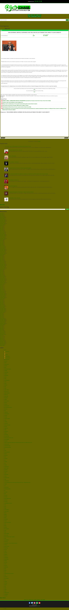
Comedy (5, 416)
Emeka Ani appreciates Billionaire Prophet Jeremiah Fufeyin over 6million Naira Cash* (18, 442)
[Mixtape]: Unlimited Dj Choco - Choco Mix (15, 150)
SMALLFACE (6, 567)
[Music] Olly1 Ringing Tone (13, 185)
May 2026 (1, 213)
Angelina (5, 373)
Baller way (6, 394)
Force (5, 456)
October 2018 (2, 322)
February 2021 (2, 291)
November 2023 (2, 250)
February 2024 (2, 246)
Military (5, 514)
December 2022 (2, 264)
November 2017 (2, 334)
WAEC (5, 591)
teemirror (5, 576)
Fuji (4, 460)
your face (5, 595)
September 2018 (2, 323)
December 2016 (2, 341)
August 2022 (2, 269)
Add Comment (45, 35)
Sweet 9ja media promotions (9, 573)
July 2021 (1, 285)
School (5, 563)
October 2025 (2, 222)
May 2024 (1, 243)
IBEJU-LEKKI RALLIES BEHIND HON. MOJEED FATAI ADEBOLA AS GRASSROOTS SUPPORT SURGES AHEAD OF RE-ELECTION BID (28, 173)
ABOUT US (26, 599)
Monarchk (6, 519)
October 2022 (2, 266)
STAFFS (35, 599)
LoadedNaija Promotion (8, 503)
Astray (5, 383)
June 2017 (1, 336)
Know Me (5, 495)
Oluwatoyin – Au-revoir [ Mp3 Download (10, 543)
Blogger (39, 141)
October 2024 (2, 237)
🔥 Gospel (6, 354)
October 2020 (2, 296)
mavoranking (6, 509)
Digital (5, 429)
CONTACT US (31, 599)
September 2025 (2, 223)
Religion (5, 560)
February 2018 (2, 331)
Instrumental (6, 487)
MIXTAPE (39, 16)
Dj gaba (5, 432)
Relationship (6, 559)
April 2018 (1, 329)
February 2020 (2, 306)
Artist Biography (6, 380)
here (34, 89)
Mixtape (5, 515)
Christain (5, 415)
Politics (5, 551)
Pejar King (6, 547)
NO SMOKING (6, 539)
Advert (5, 362)
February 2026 (2, 217)
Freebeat (5, 458)
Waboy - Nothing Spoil (12, 155)
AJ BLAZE (5, 365)
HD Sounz (6, 471)
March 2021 (2, 290)
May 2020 (1, 302)
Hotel (5, 479)
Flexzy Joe (6, 455)
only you (5, 544)
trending (5, 583)
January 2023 (2, 262)
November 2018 (2, 320)
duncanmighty (6, 439)
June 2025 (1, 227)
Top (5, 579)
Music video (6, 535)
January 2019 (2, 318)
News (1, 30)
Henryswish (6, 474)
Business (5, 408)
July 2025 (1, 225)
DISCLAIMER (43, 599)
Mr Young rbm (6, 528)
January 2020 (2, 307)
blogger (5, 399)
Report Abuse (3, 597)
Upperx (5, 584)
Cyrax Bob (6, 423)
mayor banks (6, 511)
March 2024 (2, 245)
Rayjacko (5, 554)
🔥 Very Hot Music (7, 357)
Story (5, 571)
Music (5, 349)
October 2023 (2, 251)
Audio (5, 388)
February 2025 (2, 232)
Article (5, 378)
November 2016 (2, 343)
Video (5, 587)
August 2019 (2, 312)
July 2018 (1, 325)
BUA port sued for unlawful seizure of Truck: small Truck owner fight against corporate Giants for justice (19, 103)
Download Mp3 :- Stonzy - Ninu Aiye (14, 197)
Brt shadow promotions (8, 407)
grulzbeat (5, 469)
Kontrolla (5, 496)
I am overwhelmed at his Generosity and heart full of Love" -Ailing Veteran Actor (17, 482)
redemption (6, 557)
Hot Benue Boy (6, 477)
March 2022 (2, 275)
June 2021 (1, 286)
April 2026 (1, 214)
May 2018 (1, 328)
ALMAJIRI (5, 370)
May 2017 (1, 338)
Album (5, 367)
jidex (5, 493)
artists (5, 381)
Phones (5, 549)
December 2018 (2, 319)
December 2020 (2, 293)
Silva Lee (5, 565)
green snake (6, 468)
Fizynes (5, 453)
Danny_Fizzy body (7, 424)
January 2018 (2, 333)
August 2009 (2, 345)
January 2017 (2, 340)
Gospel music (6, 466)
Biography (6, 397)
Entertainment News (7, 447)
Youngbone (6, 594)
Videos (5, 589)
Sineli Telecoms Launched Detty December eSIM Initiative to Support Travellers (15, 105)
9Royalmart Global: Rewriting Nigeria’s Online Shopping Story (12, 102)
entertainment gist (7, 445)
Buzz (5, 410)
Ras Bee (5, 552)
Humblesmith (6, 480)
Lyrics (5, 506)
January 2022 (2, 277)
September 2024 (2, 238)
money (5, 520)
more (5, 523)
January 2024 (2, 248)
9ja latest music (6, 359)
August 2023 (2, 254)
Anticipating (6, 375)
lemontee (5, 501)
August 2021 (2, 283)
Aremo (5, 377)
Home (5, 608)
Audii (5, 386)
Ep (4, 448)
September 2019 (2, 310)
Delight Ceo (6, 428)
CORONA (5, 421)
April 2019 (1, 317)
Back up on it (6, 391)
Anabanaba (6, 372)
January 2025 (2, 233)
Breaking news (6, 405)
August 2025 (2, 224)
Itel (4, 490)
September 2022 (2, 267)
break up (5, 404)
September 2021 (2, 282)
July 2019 (1, 313)
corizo (5, 420)
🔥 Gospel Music (7, 356)
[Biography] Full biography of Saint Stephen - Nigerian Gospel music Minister (21, 191)
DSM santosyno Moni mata (8, 437)
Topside (5, 581)
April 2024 (1, 244)
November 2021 (2, 280)
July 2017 (1, 335)
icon (5, 485)
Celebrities (6, 412)
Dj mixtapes (6, 434)
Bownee (5, 402)
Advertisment (6, 364)
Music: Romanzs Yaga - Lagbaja (9, 536)
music (5, 530)
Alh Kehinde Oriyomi (7, 369)
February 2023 (2, 261)
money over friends (7, 522)
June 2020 (1, 301)
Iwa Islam (5, 492)
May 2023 (1, 258)
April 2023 (1, 259)
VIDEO (29, 16)
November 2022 (2, 265)
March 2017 (2, 339)
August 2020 (2, 298)
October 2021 (2, 281)
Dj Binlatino (6, 431)
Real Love (5, 555)
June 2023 (1, 256)
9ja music (5, 361)
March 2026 (2, 216)
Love (5, 504)
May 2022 (1, 272)
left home (5, 499)
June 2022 (1, 271)
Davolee (5, 426)
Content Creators (7, 418)
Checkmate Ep (6, 413)
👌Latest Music (6, 351)
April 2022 (1, 274)
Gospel (5, 464)
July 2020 (1, 299)
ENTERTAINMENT (34, 16)
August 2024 (2, 239)
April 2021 (1, 288)
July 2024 (1, 240)
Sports (5, 570)
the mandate (6, 578)
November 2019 (2, 309)
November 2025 (2, 221)
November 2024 (2, 235)
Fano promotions (7, 452)
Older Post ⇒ (66, 137)
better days (6, 396)
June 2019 (1, 314)
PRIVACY (38, 599)
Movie (5, 525)
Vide (5, 586)
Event (5, 450)
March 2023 (2, 260)
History (5, 476)
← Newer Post (3, 137)
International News (7, 488)
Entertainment (6, 444)
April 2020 (1, 303)
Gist (5, 463)
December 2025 (2, 219)
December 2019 (2, 308)
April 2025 (1, 229)
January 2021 (2, 292)
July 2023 (1, 255)
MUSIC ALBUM (6, 533)
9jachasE (38, 605)
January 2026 (2, 218)
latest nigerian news (7, 498)
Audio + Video (6, 389)
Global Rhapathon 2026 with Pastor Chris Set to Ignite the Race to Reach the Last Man (16, 107)
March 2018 (2, 330)
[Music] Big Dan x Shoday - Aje (13, 179)
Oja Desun (6, 541)
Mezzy (5, 512)
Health (5, 472)
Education (6, 440)
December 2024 (2, 234)
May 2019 (1, 315)
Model (5, 517)
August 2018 (2, 324)
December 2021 (2, 278)
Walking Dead (6, 592)
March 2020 (2, 304)
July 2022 (1, 270)
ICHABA (5, 484)
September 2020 (2, 297)
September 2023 (2, 253)
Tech (5, 575)
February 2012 (2, 344)
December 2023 (2, 249)
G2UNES (5, 461)
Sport (5, 568)
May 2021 (1, 287)
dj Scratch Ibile (6, 436)
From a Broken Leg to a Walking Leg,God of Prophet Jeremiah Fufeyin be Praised (18, 146)
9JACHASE (2, 204)
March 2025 (2, 230)
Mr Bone (5, 527)
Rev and (5, 562)
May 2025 (1, 228)
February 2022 (2, 276)
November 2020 (2, 294)
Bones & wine (6, 400)
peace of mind (6, 546)
